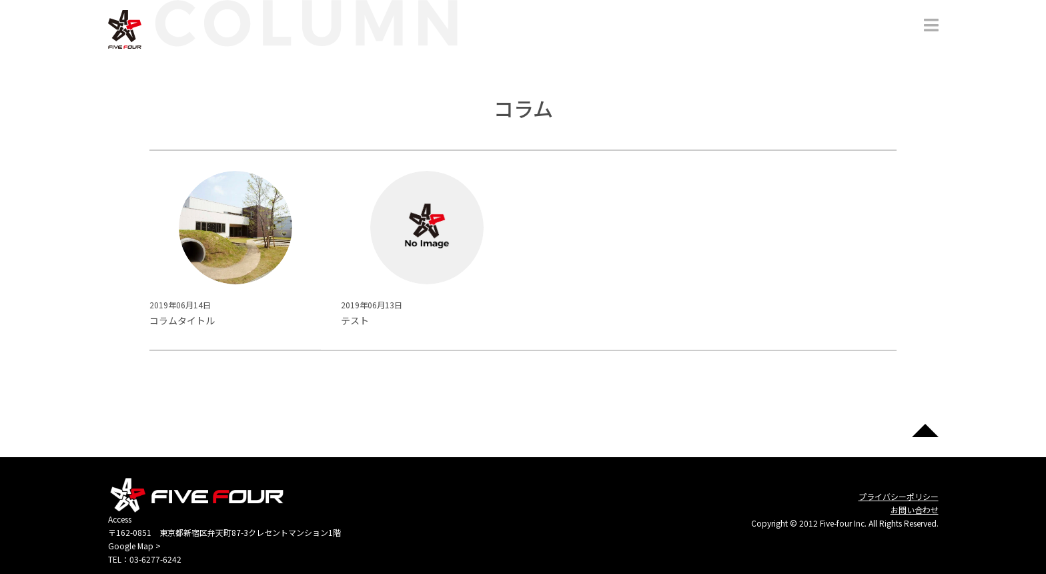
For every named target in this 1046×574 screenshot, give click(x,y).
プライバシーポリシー (899, 496)
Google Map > (134, 545)
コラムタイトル (182, 320)
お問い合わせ (915, 509)
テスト (355, 320)
